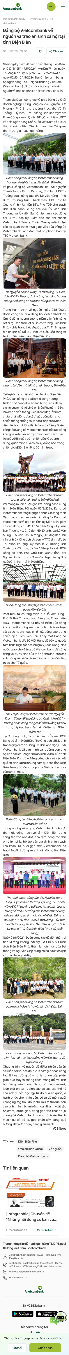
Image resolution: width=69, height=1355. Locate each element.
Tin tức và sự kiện (37, 18)
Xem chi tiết (45, 1230)
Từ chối (17, 1348)
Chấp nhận (45, 1348)
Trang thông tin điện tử (14, 18)
